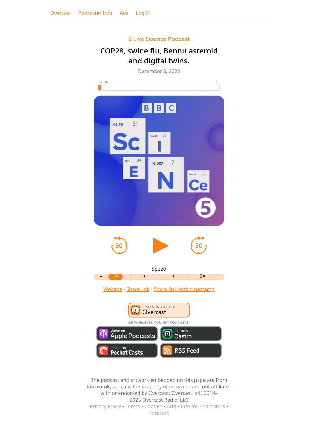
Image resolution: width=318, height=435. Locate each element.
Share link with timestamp (184, 289)
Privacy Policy (105, 406)
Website (112, 289)
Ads (124, 13)
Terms (133, 406)
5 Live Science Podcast (159, 39)
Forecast (159, 413)
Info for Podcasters (202, 406)
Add (171, 406)
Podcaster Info (95, 13)
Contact (153, 406)
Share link (137, 289)
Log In (143, 13)
